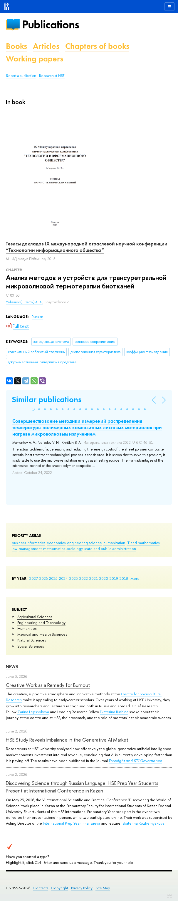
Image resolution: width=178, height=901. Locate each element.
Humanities (26, 628)
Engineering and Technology (41, 622)
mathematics (54, 548)
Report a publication (21, 75)
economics (56, 542)
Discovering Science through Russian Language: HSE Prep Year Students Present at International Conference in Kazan (82, 787)
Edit (169, 895)
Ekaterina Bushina (114, 711)
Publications (50, 24)
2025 (53, 578)
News (12, 666)
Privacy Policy (82, 887)
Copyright (59, 887)
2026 (43, 578)
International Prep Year (62, 823)
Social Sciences (30, 646)
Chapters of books (97, 46)
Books (16, 46)
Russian (37, 316)
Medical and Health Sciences (42, 634)
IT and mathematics (143, 542)
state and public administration (110, 548)
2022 (83, 578)
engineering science (84, 542)
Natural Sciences (31, 640)
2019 (114, 578)
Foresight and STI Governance (135, 760)
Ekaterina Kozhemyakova (143, 823)
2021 (93, 578)
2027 (33, 578)
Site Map (102, 887)
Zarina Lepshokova (33, 711)
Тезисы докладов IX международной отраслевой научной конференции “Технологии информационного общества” (86, 246)
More (135, 578)
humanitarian (114, 542)
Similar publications (46, 399)
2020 (103, 578)
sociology (74, 548)
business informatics (28, 542)
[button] (33, 409)
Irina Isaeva (91, 823)
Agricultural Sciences (34, 616)
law (14, 548)
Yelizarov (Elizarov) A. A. (24, 302)
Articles (46, 46)
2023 (73, 578)
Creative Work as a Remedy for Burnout (48, 685)
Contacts (40, 887)
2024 (63, 578)
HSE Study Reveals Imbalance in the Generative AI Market (67, 739)
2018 (124, 578)
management (30, 548)
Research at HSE (52, 75)
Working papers (34, 59)
